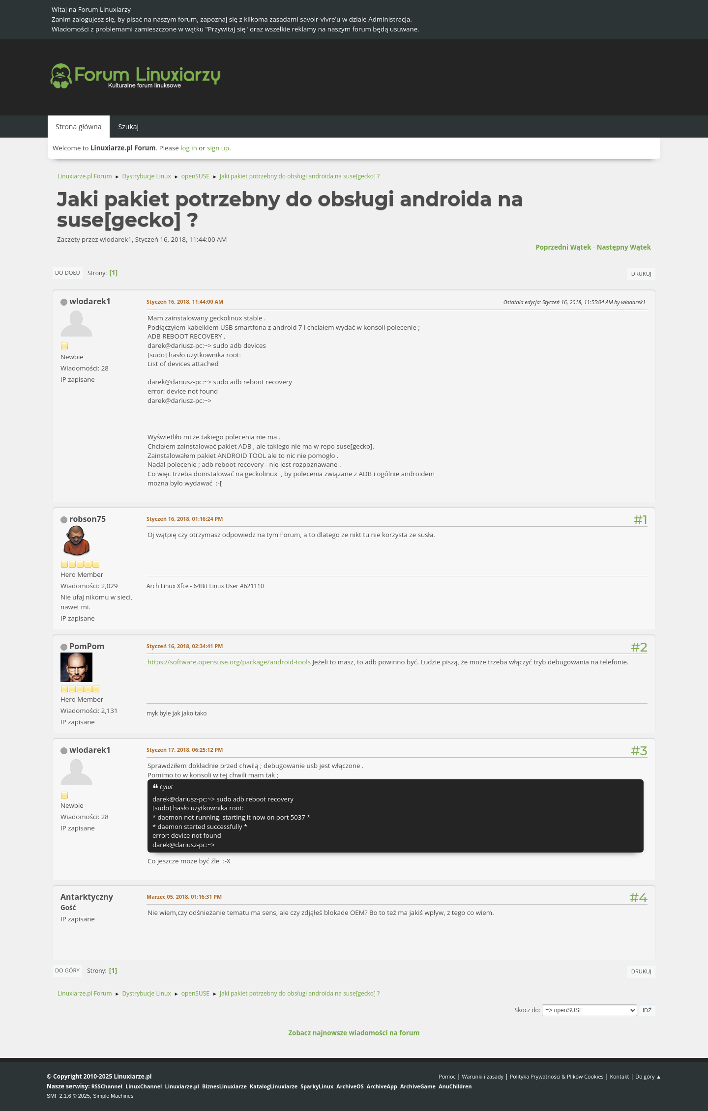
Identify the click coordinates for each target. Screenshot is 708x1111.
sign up (218, 147)
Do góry (67, 970)
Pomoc (447, 1076)
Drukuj (641, 273)
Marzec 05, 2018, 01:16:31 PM (184, 896)
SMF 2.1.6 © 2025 (68, 1096)
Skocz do (527, 1010)
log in (188, 147)
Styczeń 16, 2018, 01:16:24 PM (185, 518)
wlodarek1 (90, 301)
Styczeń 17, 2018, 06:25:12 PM (185, 749)
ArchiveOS (349, 1086)
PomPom (86, 646)
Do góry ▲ (648, 1076)
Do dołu (67, 272)
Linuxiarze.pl (182, 1086)
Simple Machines (113, 1096)
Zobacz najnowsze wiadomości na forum (353, 1032)
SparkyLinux (316, 1086)
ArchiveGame (418, 1086)
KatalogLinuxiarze (273, 1086)
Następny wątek (624, 247)
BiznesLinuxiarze (224, 1086)
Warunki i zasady (482, 1076)
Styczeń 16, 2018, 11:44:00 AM (185, 301)
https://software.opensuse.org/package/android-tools (229, 661)
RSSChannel (106, 1086)
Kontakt (619, 1076)
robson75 (87, 518)
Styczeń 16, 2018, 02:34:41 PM (185, 646)
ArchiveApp (382, 1086)
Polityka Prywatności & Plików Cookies (557, 1076)
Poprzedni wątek (563, 247)
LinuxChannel (143, 1086)
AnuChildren (455, 1086)
